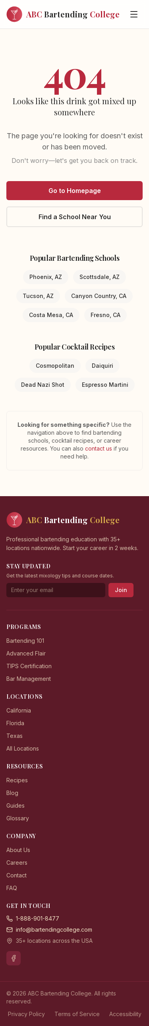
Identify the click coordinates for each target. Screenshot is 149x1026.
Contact (16, 875)
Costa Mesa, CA (51, 314)
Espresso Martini (105, 384)
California (18, 710)
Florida (15, 723)
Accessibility (125, 1014)
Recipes (17, 780)
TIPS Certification (29, 666)
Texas (14, 735)
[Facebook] (13, 958)
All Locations (22, 748)
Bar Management (28, 678)
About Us (18, 849)
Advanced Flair (26, 653)
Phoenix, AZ (45, 276)
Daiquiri (102, 365)
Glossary (17, 818)
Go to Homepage (74, 191)
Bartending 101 (25, 640)
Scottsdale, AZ (99, 276)
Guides (15, 805)
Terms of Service (77, 1014)
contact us (99, 448)
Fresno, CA (105, 314)
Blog (12, 792)
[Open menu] (134, 14)
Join (121, 590)
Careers (16, 862)
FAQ (11, 888)
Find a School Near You (75, 217)
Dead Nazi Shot (42, 384)
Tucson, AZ (38, 295)
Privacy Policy (26, 1014)
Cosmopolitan (55, 365)
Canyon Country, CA (98, 295)
